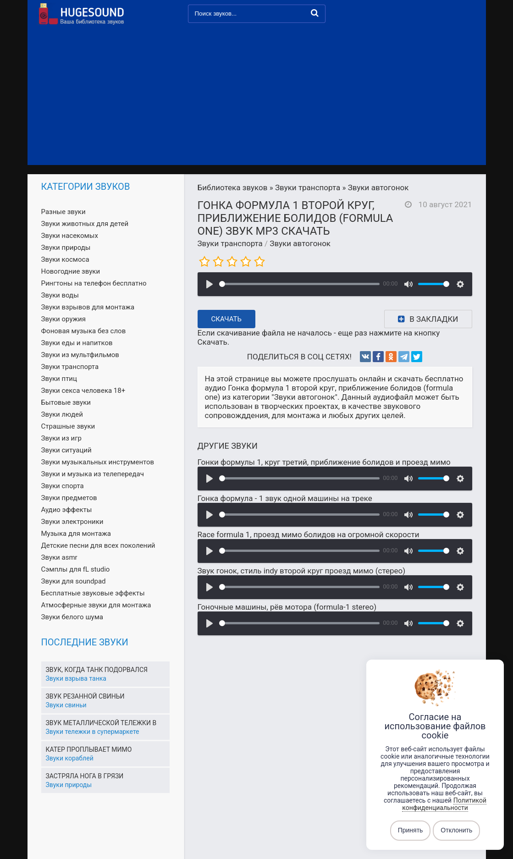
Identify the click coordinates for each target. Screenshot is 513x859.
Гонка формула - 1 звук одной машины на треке (285, 498)
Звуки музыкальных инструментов (97, 462)
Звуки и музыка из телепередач (92, 474)
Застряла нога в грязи (85, 776)
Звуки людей (62, 414)
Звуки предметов (69, 498)
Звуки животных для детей (85, 224)
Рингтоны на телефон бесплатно (94, 283)
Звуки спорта (62, 486)
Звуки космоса (65, 259)
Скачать (226, 319)
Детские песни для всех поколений (98, 545)
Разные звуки (63, 212)
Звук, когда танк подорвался (97, 669)
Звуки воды (60, 295)
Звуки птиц (59, 378)
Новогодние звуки (70, 271)
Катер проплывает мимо (89, 749)
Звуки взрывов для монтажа (88, 307)
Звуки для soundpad (73, 581)
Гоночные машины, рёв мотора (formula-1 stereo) (287, 606)
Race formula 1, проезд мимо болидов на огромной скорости (308, 534)
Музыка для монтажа (76, 533)
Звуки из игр (61, 438)
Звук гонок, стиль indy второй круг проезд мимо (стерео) (302, 570)
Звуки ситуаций (66, 450)
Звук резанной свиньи (85, 696)
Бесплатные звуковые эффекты (93, 593)
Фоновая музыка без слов (83, 331)
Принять (410, 830)
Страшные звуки (68, 426)
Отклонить (456, 830)
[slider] (299, 284)
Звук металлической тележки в (101, 723)
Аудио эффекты (66, 510)
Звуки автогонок (300, 243)
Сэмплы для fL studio (75, 569)
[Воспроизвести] (209, 284)
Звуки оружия (63, 319)
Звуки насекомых (69, 235)
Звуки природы (66, 247)
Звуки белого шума (72, 617)
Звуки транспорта (230, 243)
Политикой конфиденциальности (444, 804)
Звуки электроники (72, 522)
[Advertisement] (257, 96)
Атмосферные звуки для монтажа (96, 605)
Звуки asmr (59, 557)
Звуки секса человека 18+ (83, 390)
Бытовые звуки (66, 402)
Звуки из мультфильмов (80, 355)
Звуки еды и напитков (77, 343)
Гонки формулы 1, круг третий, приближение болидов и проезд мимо (324, 462)
